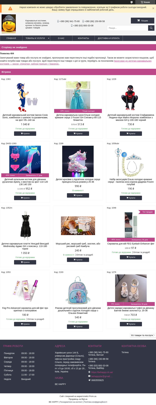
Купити (27, 133)
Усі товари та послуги (142, 335)
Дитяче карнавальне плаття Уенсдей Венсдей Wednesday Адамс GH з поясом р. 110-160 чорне (25, 246)
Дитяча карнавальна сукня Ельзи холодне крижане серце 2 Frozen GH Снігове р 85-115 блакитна (78, 117)
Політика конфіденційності (95, 402)
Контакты (83, 38)
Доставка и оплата (109, 38)
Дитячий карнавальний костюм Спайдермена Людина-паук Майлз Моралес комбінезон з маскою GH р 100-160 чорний (131, 117)
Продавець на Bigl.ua (78, 399)
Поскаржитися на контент (71, 402)
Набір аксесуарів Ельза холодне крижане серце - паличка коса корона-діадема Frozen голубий (131, 182)
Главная (11, 38)
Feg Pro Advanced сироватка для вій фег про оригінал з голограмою (25, 309)
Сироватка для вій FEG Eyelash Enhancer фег (130, 243)
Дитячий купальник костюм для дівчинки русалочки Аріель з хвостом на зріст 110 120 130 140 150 (25, 182)
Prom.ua (92, 396)
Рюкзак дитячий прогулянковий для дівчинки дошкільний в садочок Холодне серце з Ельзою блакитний (78, 310)
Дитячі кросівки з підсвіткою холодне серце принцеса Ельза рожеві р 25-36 (78, 180)
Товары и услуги (35, 38)
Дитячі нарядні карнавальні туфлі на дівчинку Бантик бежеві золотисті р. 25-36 (131, 309)
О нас (61, 38)
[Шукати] (151, 28)
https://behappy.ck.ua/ (102, 372)
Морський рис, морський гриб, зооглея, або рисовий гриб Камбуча (78, 244)
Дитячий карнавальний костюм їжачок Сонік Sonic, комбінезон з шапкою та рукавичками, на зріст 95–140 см (25, 117)
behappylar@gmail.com (102, 376)
